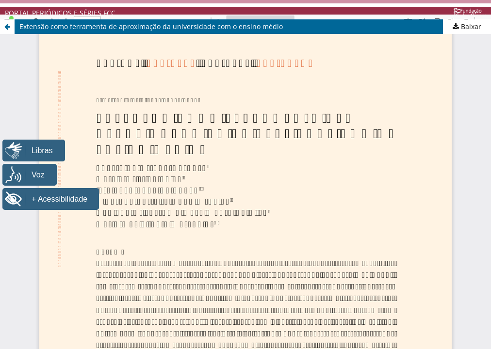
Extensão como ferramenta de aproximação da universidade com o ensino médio (151, 26)
